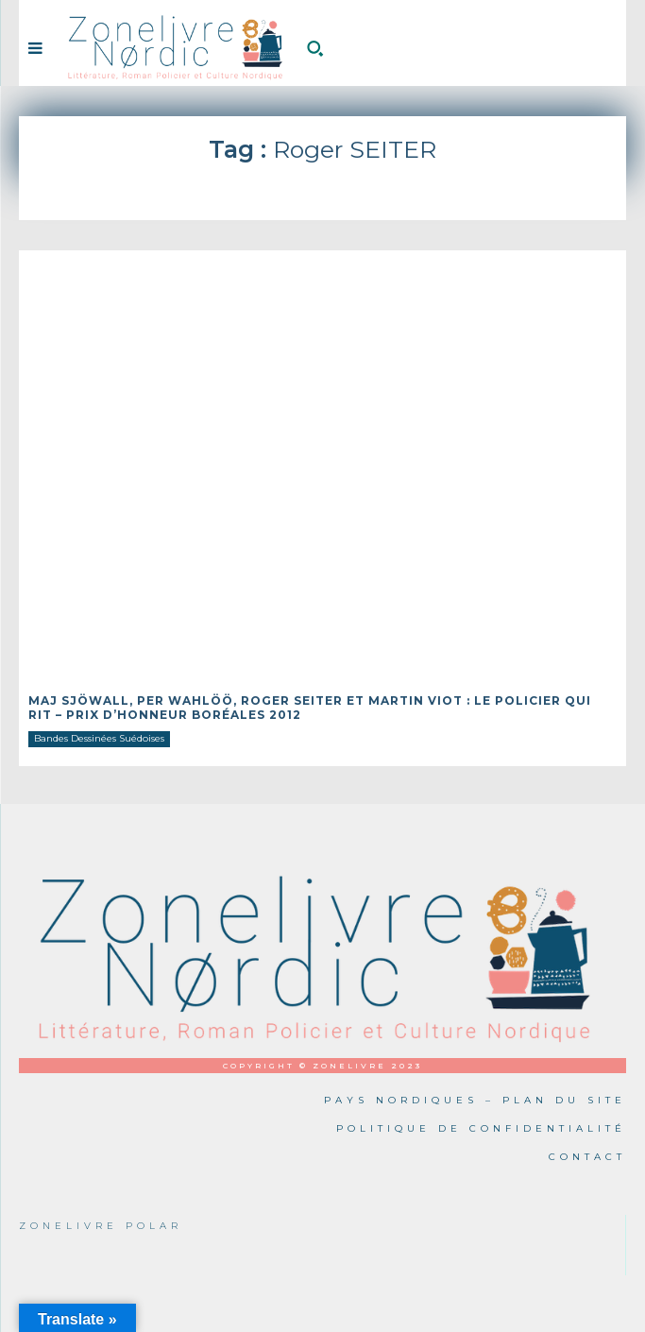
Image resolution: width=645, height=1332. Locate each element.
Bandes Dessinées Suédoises (99, 738)
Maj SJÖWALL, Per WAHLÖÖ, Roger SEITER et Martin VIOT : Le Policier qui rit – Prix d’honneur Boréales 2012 (309, 707)
